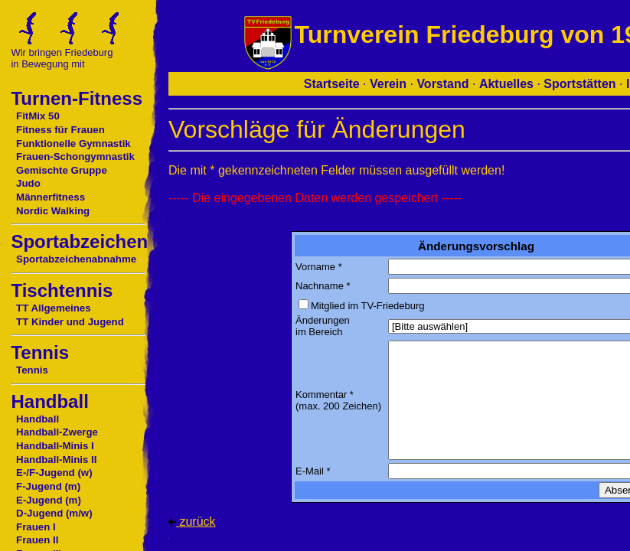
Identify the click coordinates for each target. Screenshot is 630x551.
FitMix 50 (38, 116)
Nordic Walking (53, 211)
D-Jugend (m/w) (54, 513)
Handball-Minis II (56, 459)
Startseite (332, 83)
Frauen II (37, 540)
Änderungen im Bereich (322, 326)
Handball (37, 419)
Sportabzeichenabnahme (76, 259)
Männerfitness (50, 197)
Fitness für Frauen (60, 129)
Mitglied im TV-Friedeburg (368, 305)
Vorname (315, 266)
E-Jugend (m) (48, 500)
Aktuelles (506, 83)
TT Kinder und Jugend (70, 322)
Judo (28, 183)
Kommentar (321, 394)
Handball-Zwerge (57, 432)
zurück (192, 521)
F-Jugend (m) (48, 486)
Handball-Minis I (55, 446)
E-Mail (309, 471)
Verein (388, 83)
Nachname (319, 286)
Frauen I (36, 527)
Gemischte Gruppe (61, 170)
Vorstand (442, 83)
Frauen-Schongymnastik (75, 156)
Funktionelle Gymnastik (73, 143)
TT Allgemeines (53, 308)
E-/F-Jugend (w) (54, 472)
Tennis (32, 370)
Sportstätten (579, 83)
